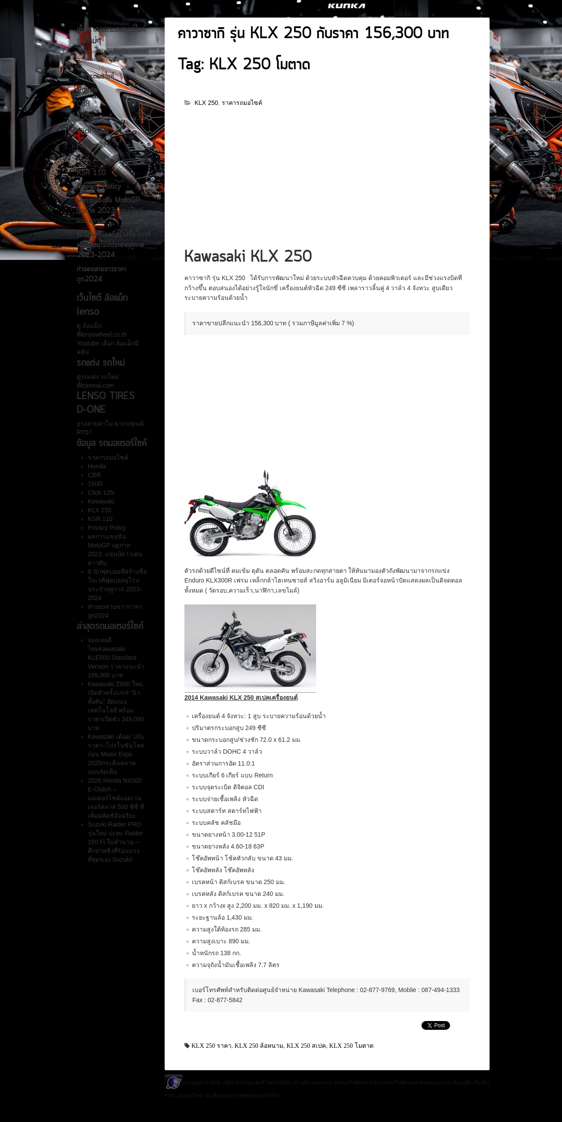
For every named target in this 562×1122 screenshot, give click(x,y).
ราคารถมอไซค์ (95, 77)
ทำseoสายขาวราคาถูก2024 (101, 274)
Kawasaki (91, 145)
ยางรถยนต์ (128, 423)
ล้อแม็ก (91, 325)
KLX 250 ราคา (211, 1046)
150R (85, 118)
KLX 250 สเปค (306, 1046)
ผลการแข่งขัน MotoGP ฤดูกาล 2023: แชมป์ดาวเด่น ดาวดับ (110, 211)
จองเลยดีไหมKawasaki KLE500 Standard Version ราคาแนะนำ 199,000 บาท (116, 658)
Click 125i (93, 131)
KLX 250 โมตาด (351, 1046)
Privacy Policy (99, 187)
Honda (87, 90)
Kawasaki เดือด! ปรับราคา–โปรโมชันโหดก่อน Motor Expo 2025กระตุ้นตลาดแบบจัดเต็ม (116, 754)
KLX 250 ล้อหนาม (258, 1046)
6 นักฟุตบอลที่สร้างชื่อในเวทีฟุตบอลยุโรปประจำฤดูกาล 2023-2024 (114, 245)
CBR (83, 104)
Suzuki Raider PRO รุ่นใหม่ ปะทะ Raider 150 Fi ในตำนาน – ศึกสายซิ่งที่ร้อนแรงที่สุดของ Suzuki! (115, 842)
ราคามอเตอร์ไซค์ (387, 1082)
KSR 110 (91, 173)
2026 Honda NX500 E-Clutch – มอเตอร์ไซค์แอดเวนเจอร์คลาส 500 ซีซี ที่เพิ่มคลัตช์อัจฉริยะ (116, 798)
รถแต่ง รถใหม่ (100, 376)
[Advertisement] (327, 181)
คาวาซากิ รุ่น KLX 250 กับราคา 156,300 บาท (313, 34)
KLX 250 (91, 159)
